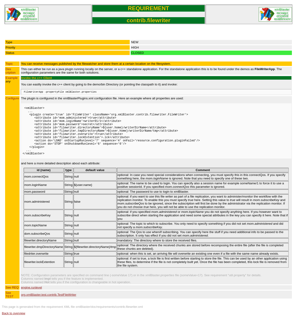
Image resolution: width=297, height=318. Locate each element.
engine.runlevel (31, 287)
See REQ (12, 287)
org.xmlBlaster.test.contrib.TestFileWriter (48, 294)
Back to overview (13, 313)
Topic (9, 63)
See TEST (9, 294)
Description (11, 70)
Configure (12, 98)
